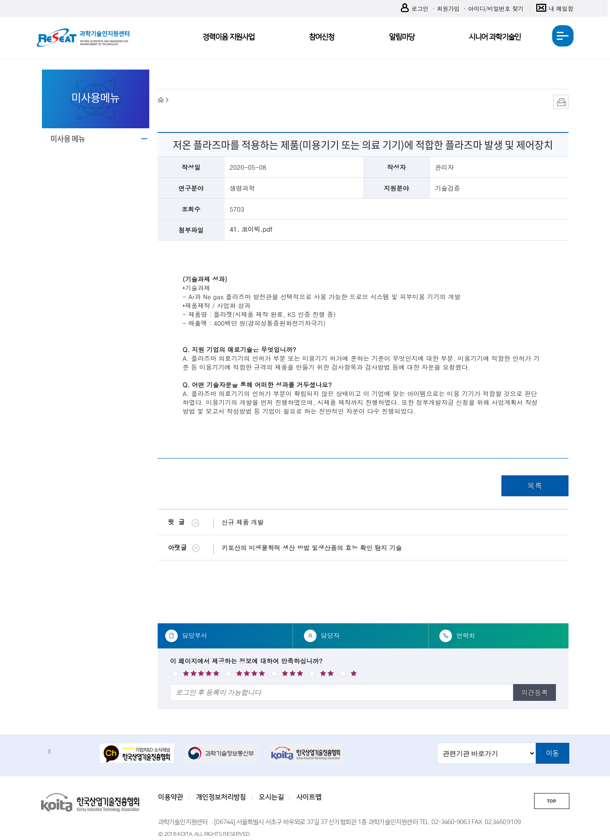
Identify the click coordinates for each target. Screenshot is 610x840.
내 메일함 (555, 8)
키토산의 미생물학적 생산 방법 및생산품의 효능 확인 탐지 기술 (312, 547)
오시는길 (271, 797)
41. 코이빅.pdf (251, 229)
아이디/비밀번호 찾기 (495, 8)
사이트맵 (309, 797)
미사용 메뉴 (67, 138)
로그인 (414, 8)
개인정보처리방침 (221, 797)
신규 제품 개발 (243, 522)
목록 (535, 485)
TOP (551, 801)
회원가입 (448, 8)
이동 (552, 753)
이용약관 (170, 797)
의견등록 (534, 692)
